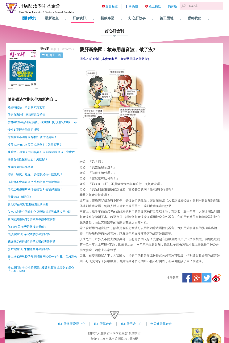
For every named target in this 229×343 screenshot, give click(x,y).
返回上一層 (53, 55)
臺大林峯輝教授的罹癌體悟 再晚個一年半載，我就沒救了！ (42, 258)
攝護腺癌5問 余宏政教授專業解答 (29, 234)
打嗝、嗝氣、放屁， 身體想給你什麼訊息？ (35, 174)
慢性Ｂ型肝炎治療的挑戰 (23, 129)
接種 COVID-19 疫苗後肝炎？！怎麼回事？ (35, 144)
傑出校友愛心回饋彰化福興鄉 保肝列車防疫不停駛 (39, 211)
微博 (216, 277)
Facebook (187, 277)
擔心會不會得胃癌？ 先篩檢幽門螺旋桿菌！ (35, 181)
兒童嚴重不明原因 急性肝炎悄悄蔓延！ (32, 137)
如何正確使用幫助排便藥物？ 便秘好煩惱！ (35, 189)
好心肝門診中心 (131, 323)
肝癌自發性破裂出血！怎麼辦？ (28, 159)
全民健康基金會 (161, 323)
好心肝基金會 (103, 323)
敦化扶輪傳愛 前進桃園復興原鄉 (28, 204)
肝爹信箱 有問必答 (20, 196)
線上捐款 (155, 6)
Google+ (197, 277)
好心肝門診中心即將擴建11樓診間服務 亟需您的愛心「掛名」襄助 (41, 269)
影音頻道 (112, 6)
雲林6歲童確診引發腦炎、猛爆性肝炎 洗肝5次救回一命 (42, 122)
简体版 (172, 6)
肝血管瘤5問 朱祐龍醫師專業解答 (29, 249)
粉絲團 (133, 6)
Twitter (206, 277)
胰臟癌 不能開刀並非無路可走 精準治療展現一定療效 (41, 152)
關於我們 (29, 18)
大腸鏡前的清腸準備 (20, 167)
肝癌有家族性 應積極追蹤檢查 (27, 114)
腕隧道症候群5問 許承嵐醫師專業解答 (32, 241)
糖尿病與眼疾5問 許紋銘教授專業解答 (32, 219)
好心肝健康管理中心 (71, 323)
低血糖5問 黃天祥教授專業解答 (27, 226)
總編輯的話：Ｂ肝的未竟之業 (26, 107)
